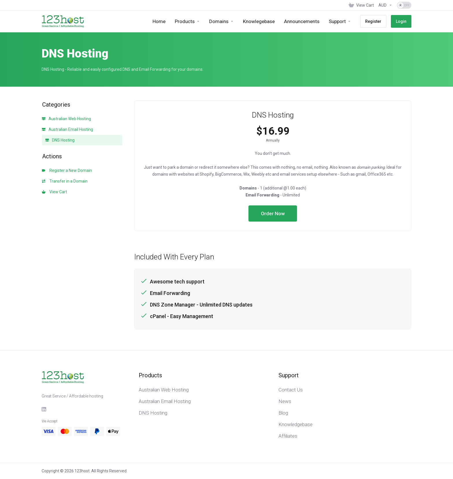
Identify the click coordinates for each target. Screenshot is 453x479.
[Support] (340, 21)
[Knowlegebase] (258, 21)
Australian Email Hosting (67, 129)
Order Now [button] (273, 213)
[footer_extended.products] (187, 21)
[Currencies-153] (385, 5)
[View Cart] (361, 5)
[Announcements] (301, 21)
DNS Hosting (60, 140)
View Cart (54, 192)
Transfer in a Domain (65, 181)
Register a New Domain (67, 170)
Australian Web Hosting (66, 118)
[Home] (159, 21)
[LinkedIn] (44, 409)
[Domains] (221, 21)
